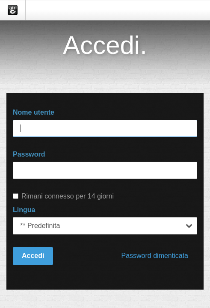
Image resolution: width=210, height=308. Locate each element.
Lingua (24, 209)
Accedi (33, 255)
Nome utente (33, 112)
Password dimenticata (154, 255)
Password (29, 154)
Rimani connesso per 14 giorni (63, 196)
